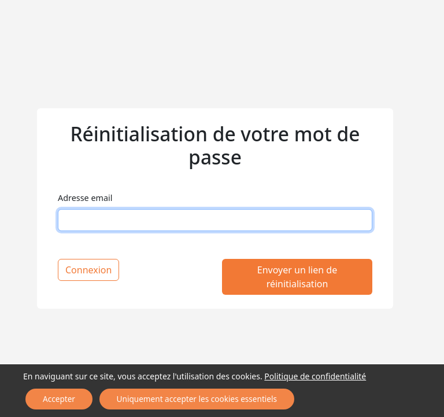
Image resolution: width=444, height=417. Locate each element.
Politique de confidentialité (298, 381)
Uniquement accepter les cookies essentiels (125, 401)
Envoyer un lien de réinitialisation (297, 277)
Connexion (88, 270)
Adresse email (85, 197)
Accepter (27, 401)
